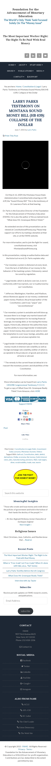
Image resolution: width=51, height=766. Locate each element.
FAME (25, 746)
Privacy (21, 749)
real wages (42, 460)
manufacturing (19, 460)
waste (38, 462)
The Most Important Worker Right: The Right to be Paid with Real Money (25, 39)
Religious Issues (25, 531)
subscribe (25, 611)
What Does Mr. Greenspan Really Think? (25, 575)
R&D (35, 460)
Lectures (17, 452)
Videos (39, 452)
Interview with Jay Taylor (25, 580)
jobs (10, 460)
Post (6, 428)
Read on (28, 540)
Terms (29, 749)
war (33, 462)
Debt (34, 449)
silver (12, 462)
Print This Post (11, 135)
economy (22, 457)
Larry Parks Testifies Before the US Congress (25, 571)
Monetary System (29, 452)
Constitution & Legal (23, 449)
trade (29, 462)
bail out (20, 454)
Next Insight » (26, 524)
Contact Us (25, 647)
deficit (42, 454)
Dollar (16, 457)
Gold (38, 457)
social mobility (20, 462)
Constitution (29, 454)
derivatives (8, 457)
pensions (29, 460)
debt (37, 454)
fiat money (31, 457)
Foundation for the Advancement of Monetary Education (25, 13)
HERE (37, 391)
